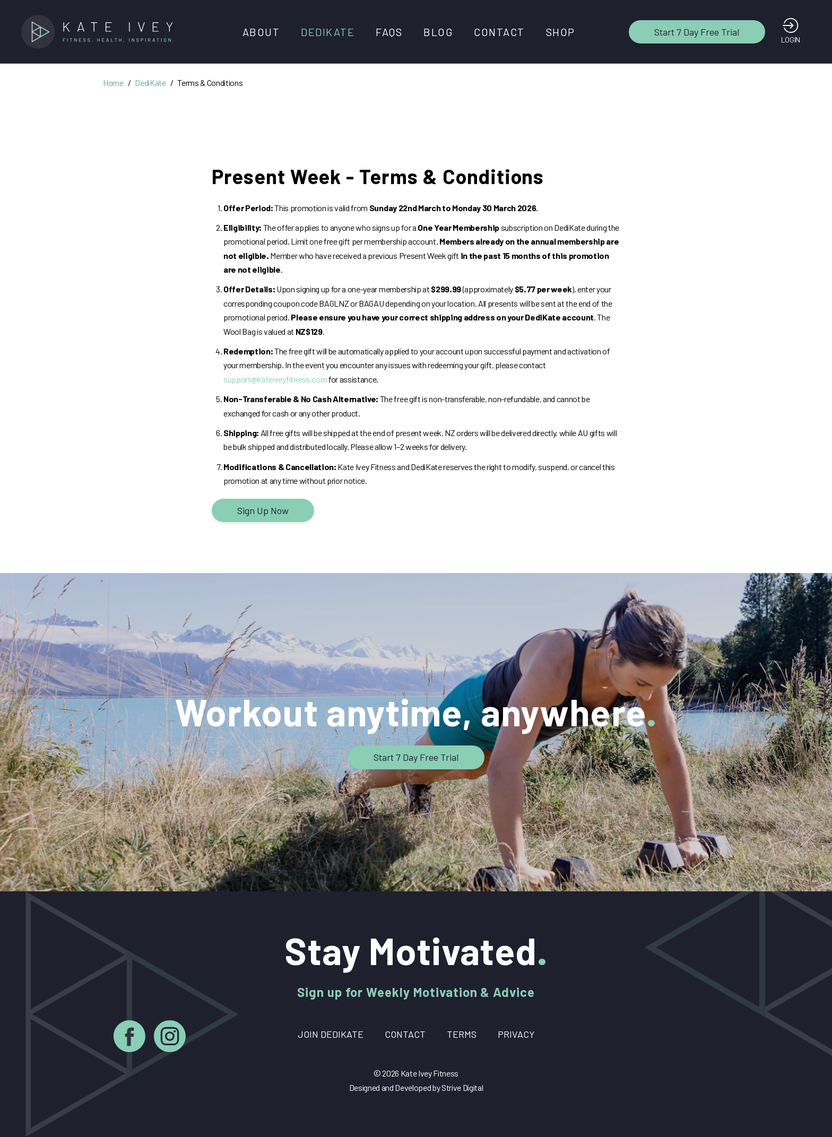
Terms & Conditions (209, 82)
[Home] (100, 32)
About (261, 31)
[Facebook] (129, 1038)
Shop (560, 31)
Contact (499, 31)
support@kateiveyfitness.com (275, 379)
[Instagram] (170, 1038)
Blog (438, 31)
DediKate (327, 31)
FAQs (389, 31)
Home (113, 82)
